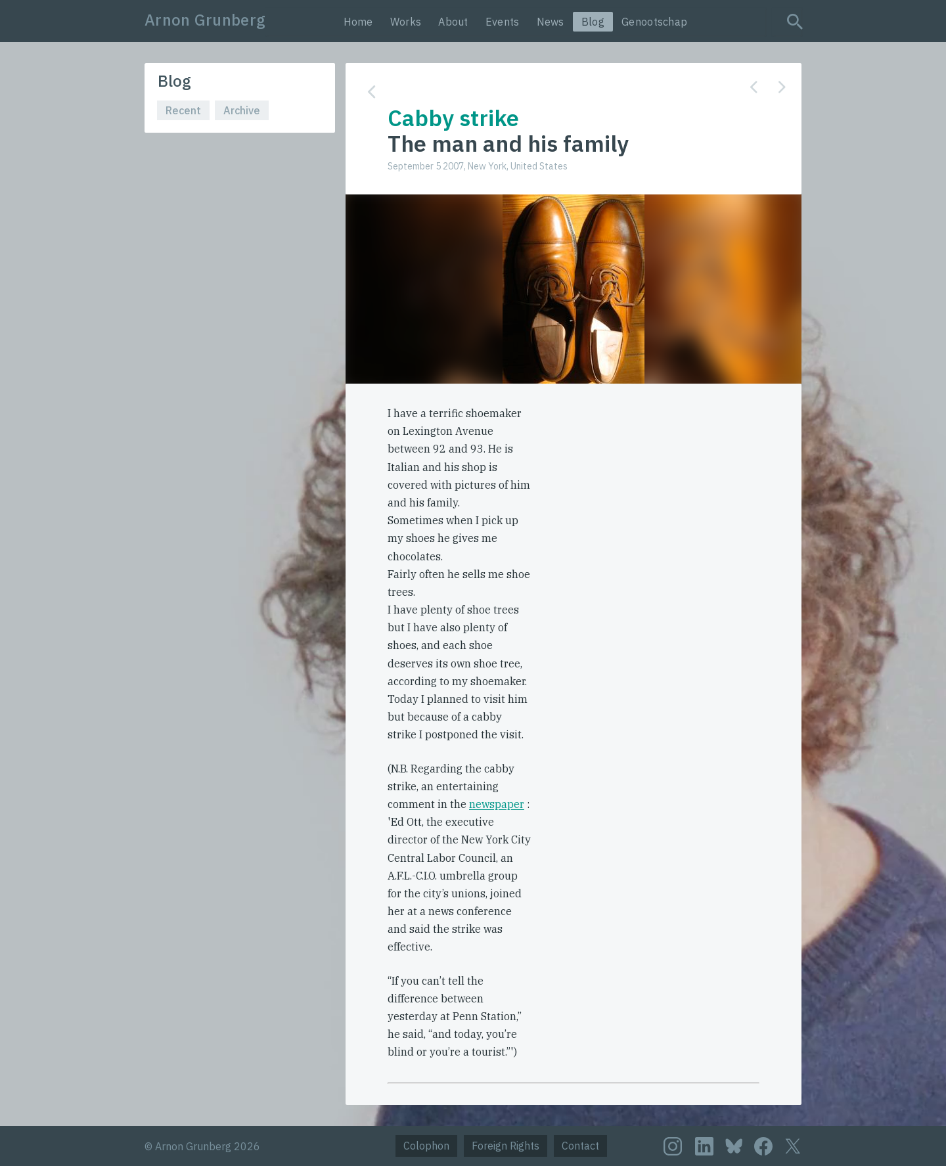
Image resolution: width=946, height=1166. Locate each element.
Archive (241, 110)
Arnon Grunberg (205, 19)
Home (358, 21)
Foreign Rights (505, 1145)
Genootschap (654, 21)
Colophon (426, 1145)
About (453, 21)
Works (406, 21)
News (550, 21)
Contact (580, 1145)
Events (502, 21)
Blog (592, 21)
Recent (183, 110)
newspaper (496, 804)
